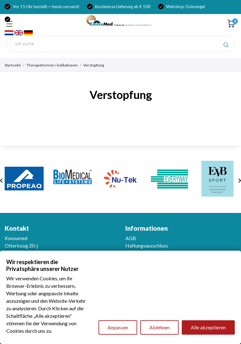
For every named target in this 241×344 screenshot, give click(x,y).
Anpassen (118, 327)
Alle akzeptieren (208, 327)
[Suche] (120, 44)
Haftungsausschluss (146, 245)
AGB (130, 238)
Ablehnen (159, 327)
